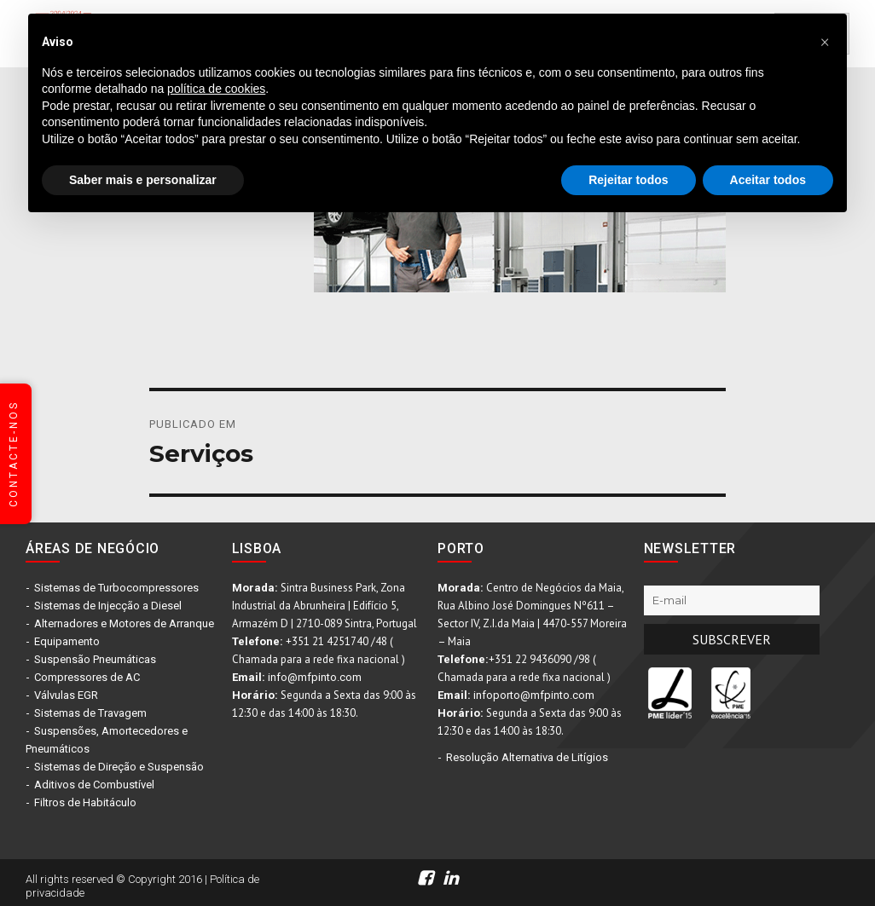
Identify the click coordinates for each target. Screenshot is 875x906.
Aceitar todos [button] (768, 180)
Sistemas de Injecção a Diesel (108, 605)
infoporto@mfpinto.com (533, 695)
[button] (824, 41)
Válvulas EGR (66, 695)
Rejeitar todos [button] (628, 180)
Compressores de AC (87, 677)
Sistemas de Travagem (90, 713)
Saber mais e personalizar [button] (143, 180)
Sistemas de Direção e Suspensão (119, 766)
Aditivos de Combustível (94, 784)
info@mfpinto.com (315, 677)
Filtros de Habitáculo (85, 802)
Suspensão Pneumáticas (95, 659)
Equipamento (67, 641)
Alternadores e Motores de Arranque (124, 623)
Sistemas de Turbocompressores (116, 587)
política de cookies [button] (216, 88)
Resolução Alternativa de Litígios (527, 757)
